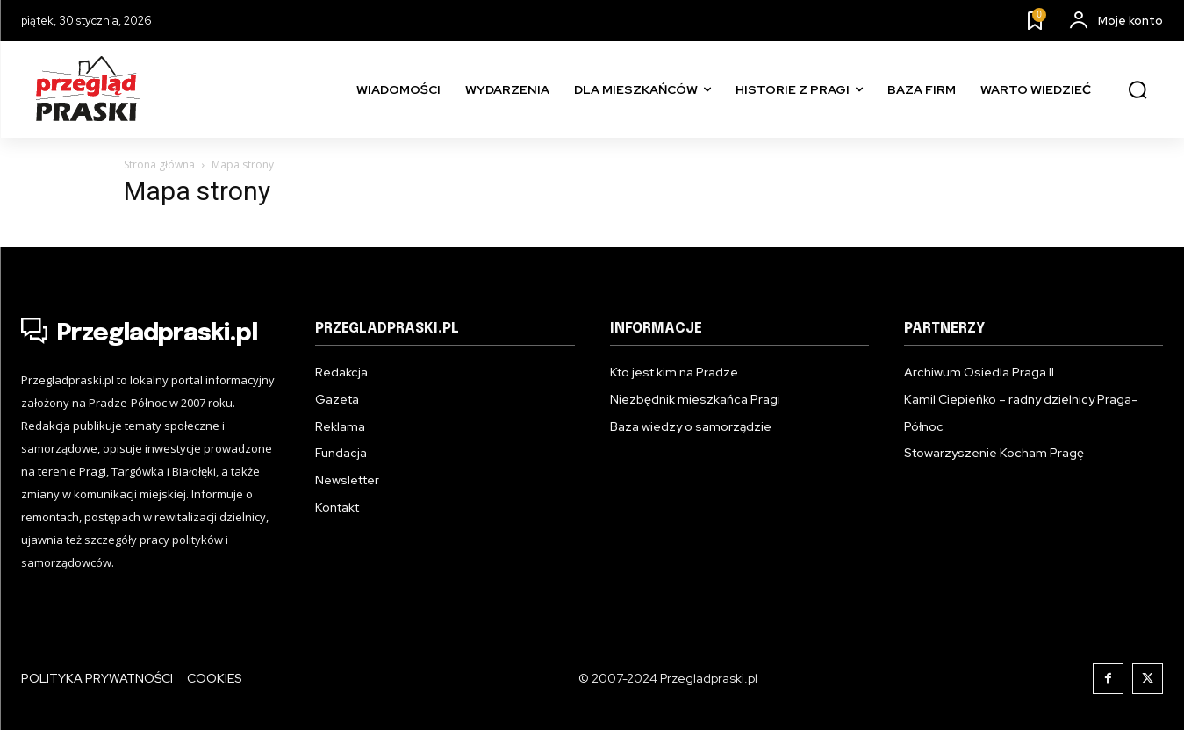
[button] (1137, 90)
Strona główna (159, 164)
